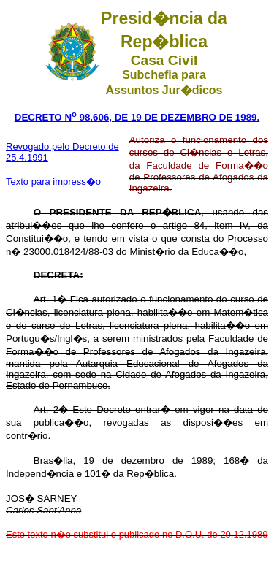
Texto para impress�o (53, 181)
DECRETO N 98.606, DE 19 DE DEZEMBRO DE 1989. (137, 117)
